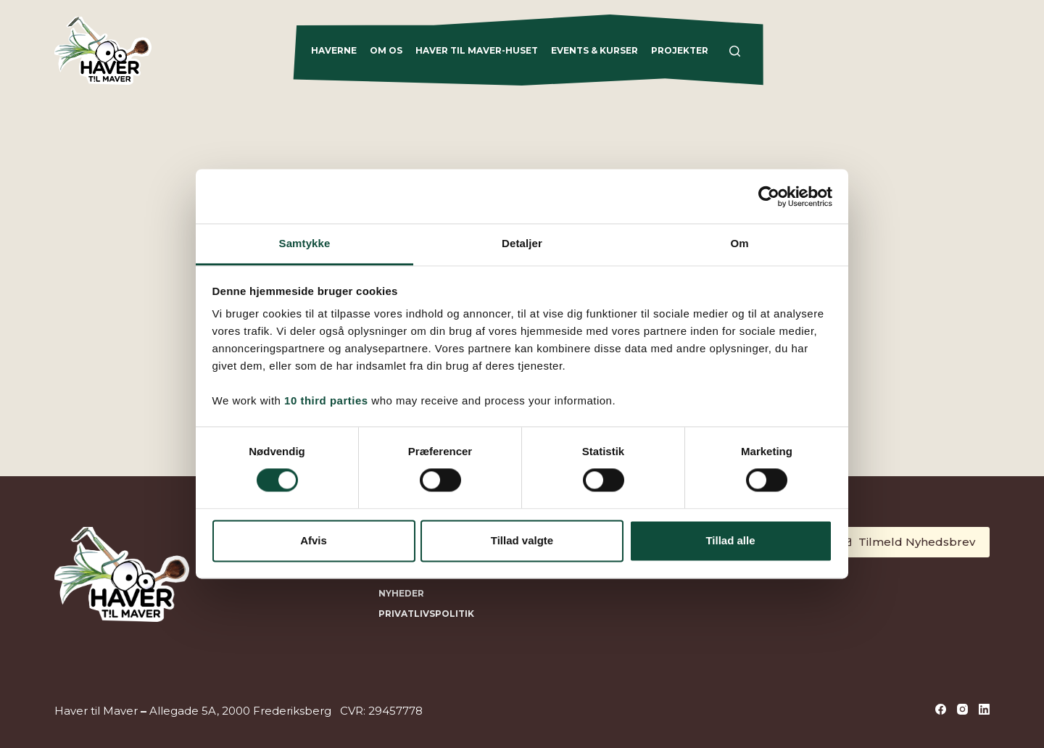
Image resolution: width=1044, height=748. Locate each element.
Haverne (334, 50)
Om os (386, 50)
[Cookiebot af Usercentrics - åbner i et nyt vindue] (768, 196)
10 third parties (326, 400)
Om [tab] (739, 243)
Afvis (313, 540)
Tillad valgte (522, 540)
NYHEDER (401, 593)
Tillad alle (730, 540)
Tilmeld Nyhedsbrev (908, 542)
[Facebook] (940, 709)
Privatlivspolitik (426, 613)
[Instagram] (962, 709)
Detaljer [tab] (522, 243)
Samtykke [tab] (305, 243)
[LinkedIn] (984, 709)
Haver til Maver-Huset (476, 50)
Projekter (679, 50)
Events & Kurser (594, 50)
